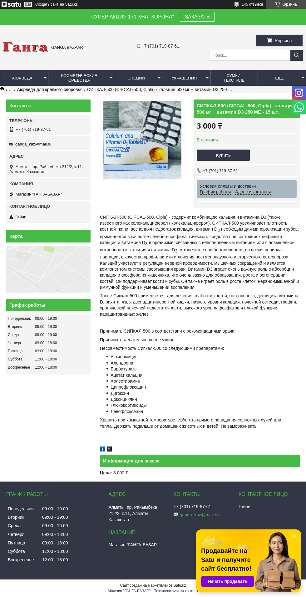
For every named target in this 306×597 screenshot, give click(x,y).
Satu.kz (179, 585)
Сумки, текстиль (234, 78)
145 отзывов (252, 4)
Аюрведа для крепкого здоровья (50, 89)
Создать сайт (46, 4)
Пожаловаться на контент (176, 591)
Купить (223, 155)
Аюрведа (22, 78)
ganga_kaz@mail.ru (33, 144)
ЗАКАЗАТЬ (197, 16)
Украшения (184, 78)
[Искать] (296, 55)
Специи (136, 78)
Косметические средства (79, 78)
